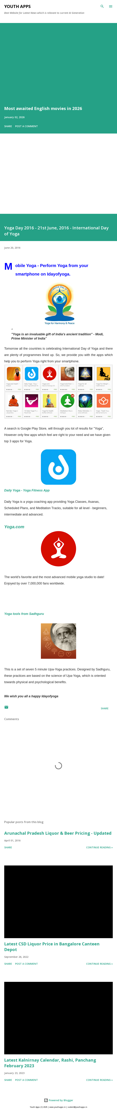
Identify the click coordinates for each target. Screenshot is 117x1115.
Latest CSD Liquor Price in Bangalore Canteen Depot (52, 946)
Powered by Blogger (58, 1100)
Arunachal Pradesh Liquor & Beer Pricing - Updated (58, 833)
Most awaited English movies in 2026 (43, 108)
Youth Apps (17, 6)
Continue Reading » (99, 847)
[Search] (102, 6)
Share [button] (8, 126)
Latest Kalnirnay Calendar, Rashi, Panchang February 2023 (50, 1062)
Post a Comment (26, 126)
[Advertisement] (58, 178)
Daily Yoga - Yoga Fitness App (27, 490)
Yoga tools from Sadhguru (24, 614)
